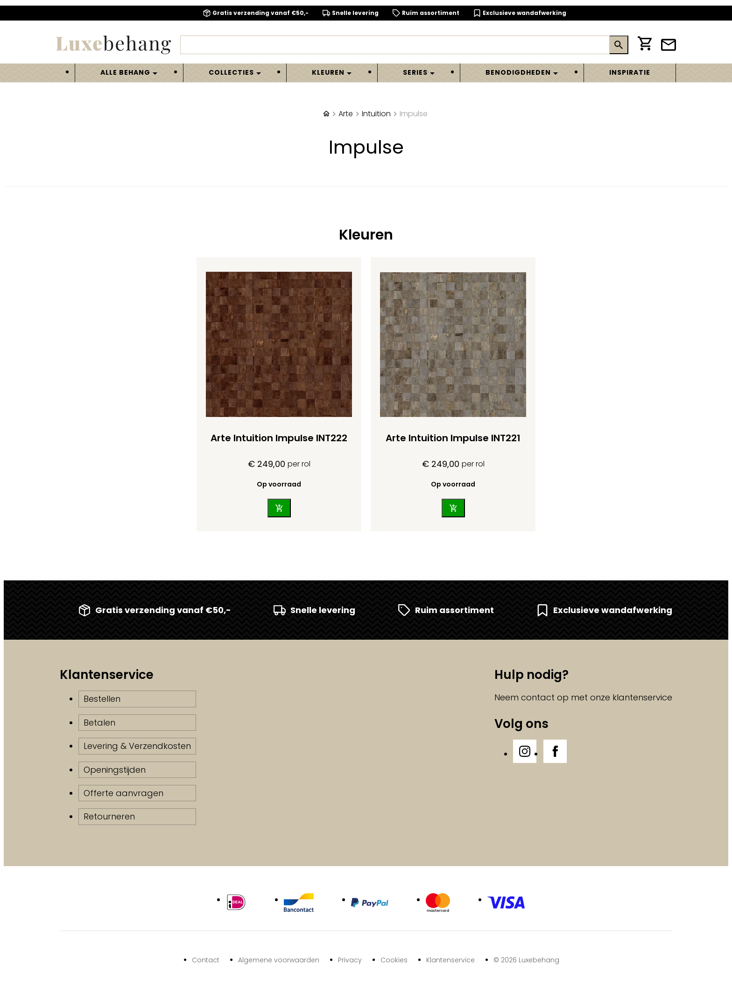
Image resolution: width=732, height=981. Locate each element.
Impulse (414, 113)
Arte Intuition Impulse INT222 (279, 438)
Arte (345, 113)
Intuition (376, 113)
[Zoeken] (395, 44)
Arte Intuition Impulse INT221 (453, 438)
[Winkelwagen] (645, 45)
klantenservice (642, 697)
